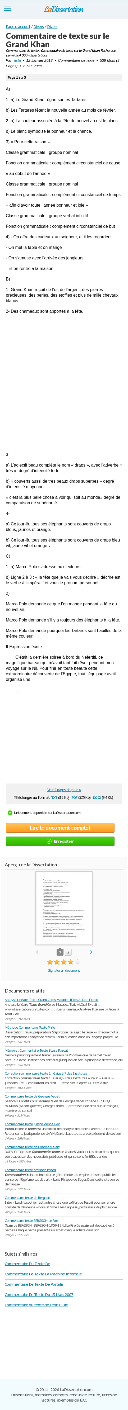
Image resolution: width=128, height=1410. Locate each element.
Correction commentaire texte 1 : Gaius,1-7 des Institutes (46, 1073)
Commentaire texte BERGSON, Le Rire (31, 1220)
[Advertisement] (64, 383)
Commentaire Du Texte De (27, 1263)
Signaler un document (64, 970)
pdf (74, 797)
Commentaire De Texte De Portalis (34, 1284)
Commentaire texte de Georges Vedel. (32, 1096)
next (91, 952)
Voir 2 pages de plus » (64, 789)
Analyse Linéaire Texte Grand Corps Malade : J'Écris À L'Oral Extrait (51, 1000)
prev (37, 952)
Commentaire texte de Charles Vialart (32, 1147)
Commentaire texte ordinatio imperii (30, 1170)
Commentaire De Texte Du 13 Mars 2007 (39, 1294)
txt (54, 797)
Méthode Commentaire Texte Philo (30, 1027)
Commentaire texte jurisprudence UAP (32, 1124)
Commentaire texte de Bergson (27, 1197)
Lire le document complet (60, 827)
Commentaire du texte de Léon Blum (36, 1304)
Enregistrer (60, 841)
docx (97, 797)
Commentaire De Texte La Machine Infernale (43, 1273)
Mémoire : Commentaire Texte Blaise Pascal (36, 1050)
